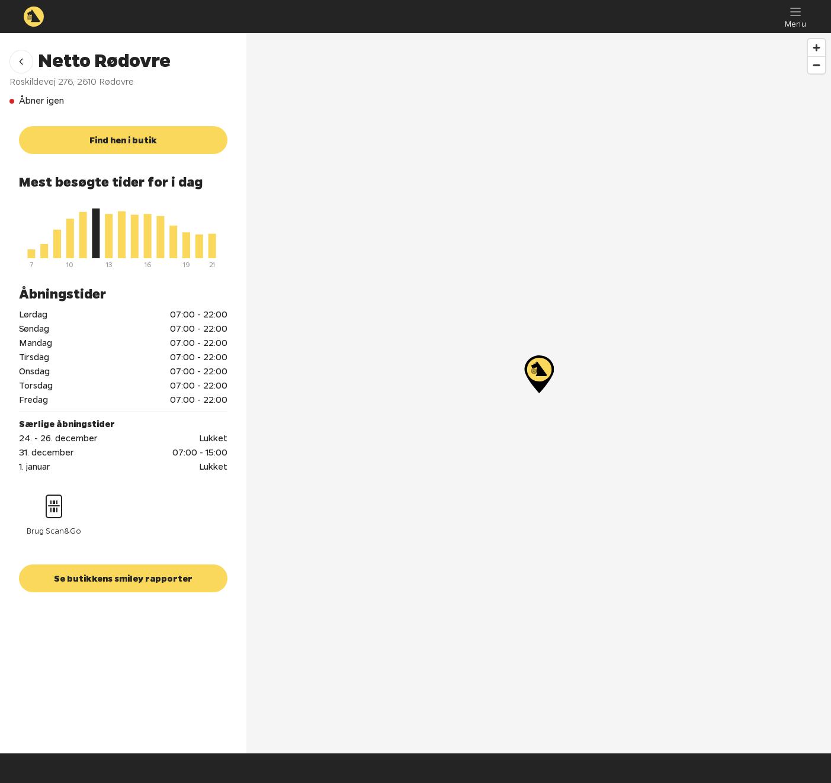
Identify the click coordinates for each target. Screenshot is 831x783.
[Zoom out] (816, 64)
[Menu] (795, 16)
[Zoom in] (816, 47)
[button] (21, 61)
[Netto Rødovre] (539, 374)
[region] (538, 393)
